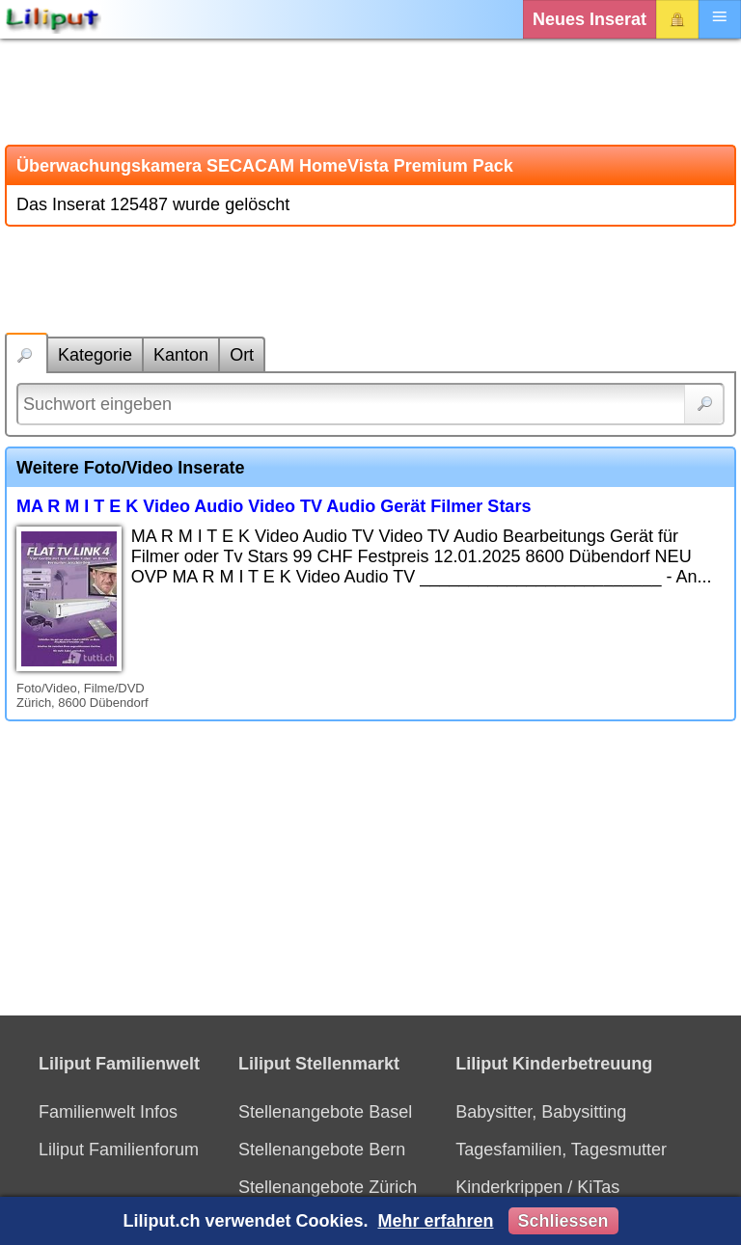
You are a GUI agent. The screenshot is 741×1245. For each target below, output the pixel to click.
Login (677, 19)
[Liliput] (53, 19)
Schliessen (563, 1221)
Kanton (180, 355)
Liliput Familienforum (119, 1149)
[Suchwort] (370, 404)
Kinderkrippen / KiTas (537, 1187)
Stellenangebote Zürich (327, 1187)
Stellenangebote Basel (325, 1112)
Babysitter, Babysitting (540, 1112)
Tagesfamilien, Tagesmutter (561, 1149)
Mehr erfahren (435, 1221)
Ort (242, 355)
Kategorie (95, 355)
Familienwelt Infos (108, 1112)
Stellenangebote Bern (321, 1149)
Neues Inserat (589, 19)
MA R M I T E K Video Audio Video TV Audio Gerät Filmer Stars (273, 506)
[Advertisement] (370, 91)
